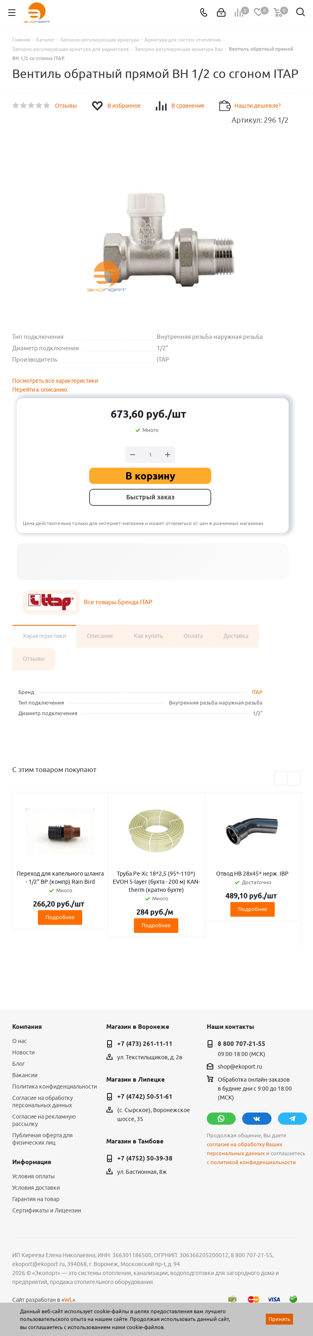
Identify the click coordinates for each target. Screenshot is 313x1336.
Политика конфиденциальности (54, 1086)
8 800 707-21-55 (241, 1044)
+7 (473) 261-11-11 (145, 1044)
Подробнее (60, 917)
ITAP (257, 692)
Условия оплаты (33, 1176)
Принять (279, 1319)
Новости (23, 1052)
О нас (19, 1041)
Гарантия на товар (35, 1199)
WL (68, 1300)
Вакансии (24, 1075)
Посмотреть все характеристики (55, 380)
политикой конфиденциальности (253, 1162)
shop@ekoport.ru (240, 1066)
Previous (281, 779)
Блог (18, 1064)
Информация (31, 1162)
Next (294, 779)
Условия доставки (36, 1187)
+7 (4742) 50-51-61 (145, 1096)
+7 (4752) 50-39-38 (145, 1158)
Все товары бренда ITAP (118, 602)
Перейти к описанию (39, 389)
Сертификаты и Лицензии (46, 1210)
